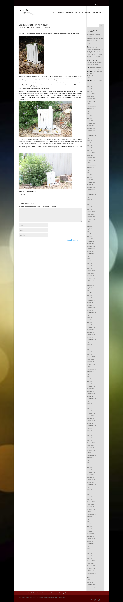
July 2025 (89, 111)
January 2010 (90, 563)
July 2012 (89, 489)
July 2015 (89, 403)
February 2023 (91, 182)
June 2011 (89, 521)
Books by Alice (97, 12)
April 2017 (89, 352)
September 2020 (91, 253)
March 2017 (90, 354)
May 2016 (89, 379)
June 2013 (89, 462)
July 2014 (89, 430)
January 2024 (90, 155)
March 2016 (90, 384)
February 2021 (91, 241)
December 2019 (91, 275)
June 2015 (89, 406)
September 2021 (91, 224)
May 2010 (89, 553)
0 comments (47, 27)
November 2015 (91, 393)
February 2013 (91, 472)
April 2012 (89, 497)
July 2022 (89, 199)
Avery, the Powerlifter (92, 43)
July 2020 (89, 258)
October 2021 (90, 221)
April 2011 (89, 526)
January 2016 (90, 388)
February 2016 (91, 386)
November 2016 (91, 364)
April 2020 (89, 266)
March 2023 (90, 179)
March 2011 (90, 529)
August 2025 (90, 108)
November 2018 (91, 307)
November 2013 (91, 450)
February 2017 (91, 357)
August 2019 (90, 285)
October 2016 (90, 366)
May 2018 (89, 320)
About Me (61, 12)
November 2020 (91, 248)
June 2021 (89, 231)
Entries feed (90, 582)
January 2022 (90, 214)
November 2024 (91, 130)
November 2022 (91, 189)
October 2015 (90, 396)
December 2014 (91, 418)
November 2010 (91, 538)
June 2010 (89, 551)
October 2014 (90, 423)
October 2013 (90, 452)
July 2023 (89, 170)
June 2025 (89, 113)
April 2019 (89, 295)
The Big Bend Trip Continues (94, 52)
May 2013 (89, 465)
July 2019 (89, 288)
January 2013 (90, 474)
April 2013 (89, 467)
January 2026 (90, 96)
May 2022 (89, 204)
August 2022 (90, 197)
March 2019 (90, 298)
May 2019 (89, 293)
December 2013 (91, 447)
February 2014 (91, 443)
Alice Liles (22, 27)
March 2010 (90, 558)
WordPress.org (91, 587)
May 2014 (89, 435)
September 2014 (91, 425)
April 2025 (89, 118)
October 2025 (90, 103)
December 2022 (91, 187)
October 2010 (90, 541)
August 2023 (90, 167)
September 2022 (91, 194)
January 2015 (90, 415)
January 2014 (90, 445)
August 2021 (90, 226)
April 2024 (89, 148)
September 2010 (91, 543)
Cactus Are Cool (79, 12)
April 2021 (89, 236)
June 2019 (89, 290)
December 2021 (91, 216)
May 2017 (89, 349)
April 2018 (89, 322)
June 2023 (89, 172)
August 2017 (90, 342)
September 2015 (91, 398)
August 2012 (90, 487)
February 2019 (91, 300)
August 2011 (90, 516)
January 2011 (90, 533)
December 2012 (91, 477)
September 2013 (91, 455)
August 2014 (90, 428)
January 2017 (90, 359)
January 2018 (90, 329)
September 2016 (91, 369)
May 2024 (89, 145)
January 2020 (90, 273)
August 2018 (90, 315)
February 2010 (91, 561)
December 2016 (91, 361)
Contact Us (88, 12)
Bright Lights (69, 12)
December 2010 (91, 536)
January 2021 (90, 243)
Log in (88, 579)
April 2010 (89, 556)
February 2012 (91, 502)
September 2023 (91, 165)
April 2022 (89, 207)
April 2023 (89, 177)
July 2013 (89, 460)
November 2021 (91, 219)
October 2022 (90, 192)
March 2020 (90, 268)
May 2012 (89, 494)
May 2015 (89, 408)
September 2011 (91, 514)
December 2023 (91, 157)
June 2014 (89, 433)
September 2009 (91, 573)
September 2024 (91, 135)
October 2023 (90, 162)
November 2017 (91, 334)
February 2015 (91, 413)
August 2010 (90, 546)
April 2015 (89, 411)
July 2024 (89, 140)
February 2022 (91, 211)
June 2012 (89, 492)
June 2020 (89, 261)
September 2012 (91, 484)
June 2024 (89, 143)
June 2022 (89, 202)
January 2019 (90, 302)
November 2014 (91, 420)
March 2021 (90, 239)
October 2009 (90, 570)
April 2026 (89, 89)
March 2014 (90, 440)
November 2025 (91, 101)
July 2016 (89, 374)
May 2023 (89, 175)
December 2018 (91, 305)
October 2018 (90, 310)
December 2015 (91, 391)
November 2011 (91, 509)
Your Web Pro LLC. (59, 597)
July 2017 (89, 344)
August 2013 (90, 457)
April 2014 (89, 438)
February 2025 (91, 123)
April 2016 (89, 381)
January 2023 (90, 184)
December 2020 (91, 246)
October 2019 (90, 280)
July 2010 (89, 548)
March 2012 (90, 499)
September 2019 (91, 283)
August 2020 (90, 256)
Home (54, 12)
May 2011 (89, 524)
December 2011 (91, 506)
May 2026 (89, 86)
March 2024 (90, 150)
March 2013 (90, 470)
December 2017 (91, 332)
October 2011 (90, 511)
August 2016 (90, 371)
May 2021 (89, 234)
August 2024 (90, 138)
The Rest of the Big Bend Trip (95, 49)
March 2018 (90, 325)
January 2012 (90, 504)
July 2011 (89, 519)
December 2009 (91, 565)
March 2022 (90, 209)
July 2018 (89, 317)
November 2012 (91, 479)
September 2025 (91, 106)
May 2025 (89, 116)
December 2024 (91, 128)
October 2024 (90, 133)
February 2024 (91, 152)
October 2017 (90, 337)
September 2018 (91, 312)
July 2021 (89, 229)
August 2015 (90, 401)
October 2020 (90, 251)
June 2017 (89, 347)
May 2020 (89, 263)
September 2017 (91, 339)
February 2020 (91, 270)
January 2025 (90, 125)
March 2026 (90, 91)
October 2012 (90, 482)
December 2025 (91, 98)
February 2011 (91, 531)
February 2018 (91, 327)
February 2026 (91, 94)
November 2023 (91, 160)
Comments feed (91, 584)
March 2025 (90, 120)
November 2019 (91, 278)
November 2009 (91, 568)
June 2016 (89, 376)
